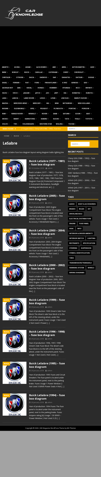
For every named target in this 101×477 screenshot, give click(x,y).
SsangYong (30, 119)
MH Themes (71, 428)
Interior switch (76, 238)
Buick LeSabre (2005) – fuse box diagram (47, 197)
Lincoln (65, 98)
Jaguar (26, 93)
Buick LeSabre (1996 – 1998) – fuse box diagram (47, 333)
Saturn (66, 114)
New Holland (84, 103)
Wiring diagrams (76, 272)
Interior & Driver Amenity (81, 233)
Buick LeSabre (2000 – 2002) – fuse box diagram (47, 266)
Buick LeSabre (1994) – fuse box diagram (47, 396)
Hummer (53, 88)
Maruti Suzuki (80, 98)
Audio (72, 204)
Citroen (19, 77)
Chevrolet (79, 72)
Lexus (42, 98)
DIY (89, 209)
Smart (16, 119)
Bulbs (81, 209)
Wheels (91, 268)
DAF (54, 77)
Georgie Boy (7, 88)
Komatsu (76, 93)
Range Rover (17, 114)
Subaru (44, 119)
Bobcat (15, 72)
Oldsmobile (19, 108)
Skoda (5, 119)
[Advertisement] (50, 44)
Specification (89, 243)
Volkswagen (28, 124)
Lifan (53, 98)
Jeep (56, 93)
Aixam (28, 67)
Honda (41, 88)
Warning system (76, 268)
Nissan (5, 108)
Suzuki (56, 119)
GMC (19, 88)
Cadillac (39, 72)
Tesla (77, 119)
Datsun (79, 77)
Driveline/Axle (75, 214)
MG (47, 103)
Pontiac (72, 108)
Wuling (59, 124)
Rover (44, 114)
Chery (65, 72)
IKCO (78, 88)
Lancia (15, 98)
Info (79, 228)
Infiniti (88, 88)
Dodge (91, 77)
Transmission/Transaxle (80, 263)
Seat (88, 114)
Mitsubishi (67, 103)
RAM (4, 114)
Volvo (5, 124)
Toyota (88, 119)
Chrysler (6, 77)
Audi (92, 67)
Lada (4, 98)
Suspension (86, 248)
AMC (54, 67)
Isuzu (4, 93)
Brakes (72, 209)
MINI (57, 103)
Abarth (5, 67)
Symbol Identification (79, 253)
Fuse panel (84, 223)
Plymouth (58, 108)
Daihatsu (66, 77)
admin (49, 168)
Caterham (53, 72)
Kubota (89, 93)
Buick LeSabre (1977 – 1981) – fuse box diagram (47, 162)
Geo (85, 83)
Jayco (37, 93)
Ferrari (16, 83)
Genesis (74, 83)
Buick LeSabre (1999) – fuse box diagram (47, 301)
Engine (72, 223)
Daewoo (43, 77)
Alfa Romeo (41, 67)
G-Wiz (64, 83)
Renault (32, 114)
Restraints (74, 243)
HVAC (71, 228)
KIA (65, 93)
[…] (52, 187)
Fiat (27, 83)
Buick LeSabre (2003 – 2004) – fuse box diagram (47, 232)
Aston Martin (78, 67)
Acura (17, 67)
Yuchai (71, 124)
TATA (67, 119)
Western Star (46, 124)
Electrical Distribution (80, 219)
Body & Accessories (87, 204)
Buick (26, 72)
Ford (37, 83)
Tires (71, 258)
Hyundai (66, 88)
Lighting (91, 238)
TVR (15, 124)
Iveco (15, 93)
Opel (32, 108)
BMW (4, 72)
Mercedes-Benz (20, 103)
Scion (77, 114)
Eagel (4, 83)
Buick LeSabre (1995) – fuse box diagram (47, 365)
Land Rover (29, 98)
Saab (55, 114)
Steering (73, 248)
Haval (29, 88)
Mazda (5, 103)
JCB (47, 93)
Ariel (64, 67)
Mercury (37, 103)
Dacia (31, 77)
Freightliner (50, 83)
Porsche (85, 108)
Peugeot (44, 108)
